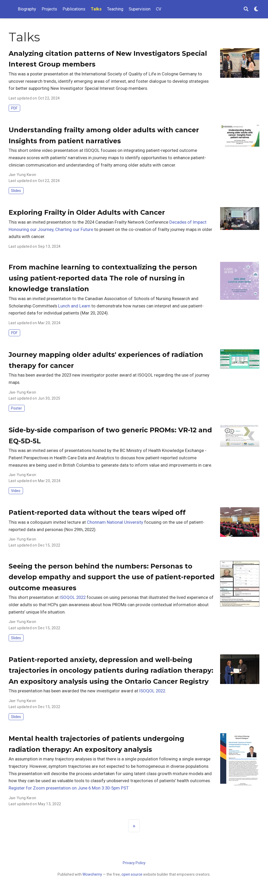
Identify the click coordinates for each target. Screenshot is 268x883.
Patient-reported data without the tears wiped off (97, 512)
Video (15, 491)
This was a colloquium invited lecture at (48, 522)
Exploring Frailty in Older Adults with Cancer (87, 212)
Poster (16, 408)
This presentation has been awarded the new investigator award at (74, 690)
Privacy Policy (134, 863)
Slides (16, 191)
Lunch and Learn (74, 305)
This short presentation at (34, 597)
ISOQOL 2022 (73, 597)
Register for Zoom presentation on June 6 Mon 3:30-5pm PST (69, 788)
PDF (14, 108)
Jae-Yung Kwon (22, 175)
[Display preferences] (256, 9)
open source (131, 874)
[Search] (246, 9)
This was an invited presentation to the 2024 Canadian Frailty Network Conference (89, 222)
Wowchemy (92, 874)
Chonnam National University (115, 522)
